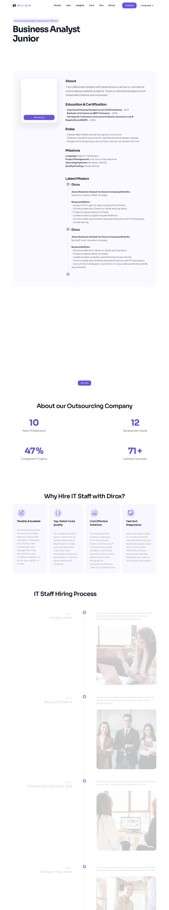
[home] (22, 5)
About (111, 5)
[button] (147, 5)
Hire (101, 5)
